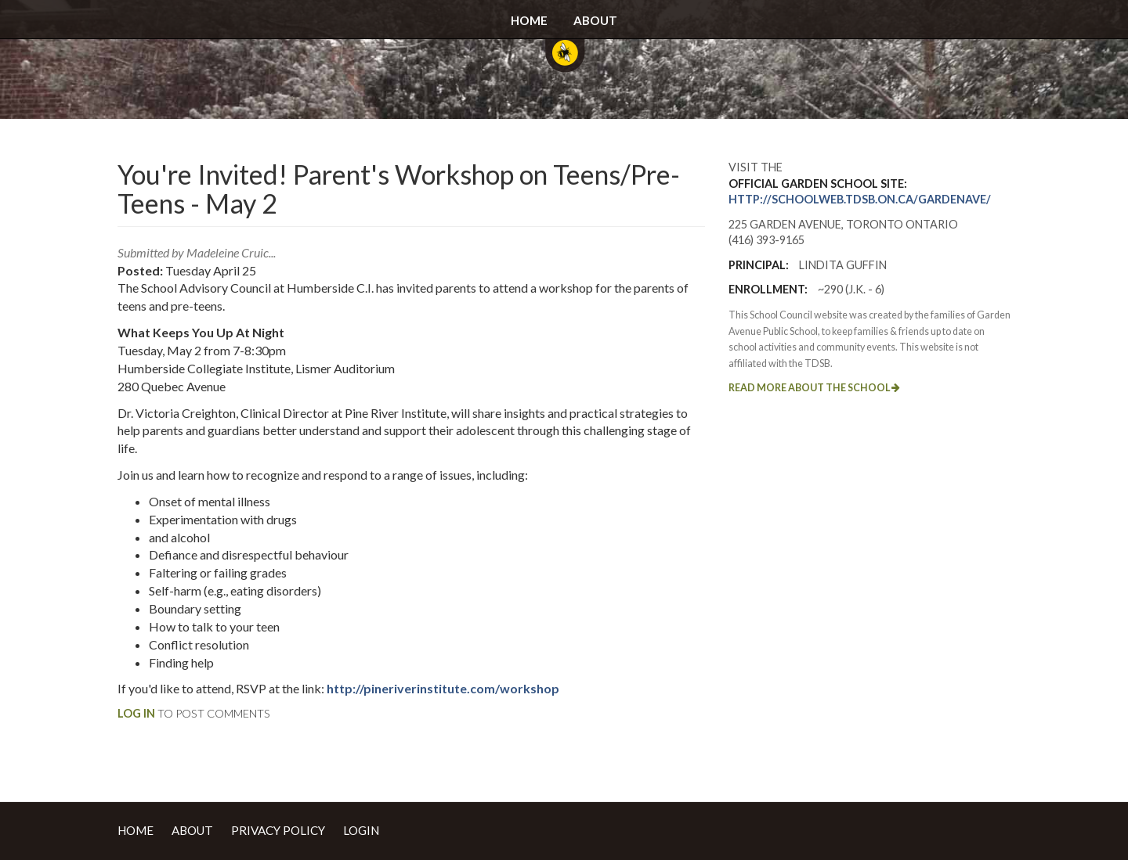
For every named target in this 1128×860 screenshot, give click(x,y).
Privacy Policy (278, 830)
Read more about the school (814, 388)
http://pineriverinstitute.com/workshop (443, 688)
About (595, 20)
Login (361, 830)
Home (529, 20)
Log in (136, 713)
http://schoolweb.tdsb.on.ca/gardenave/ (859, 199)
